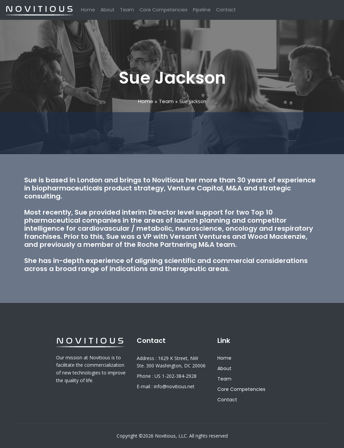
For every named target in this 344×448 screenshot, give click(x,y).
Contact (226, 9)
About (107, 9)
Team (127, 9)
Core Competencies (163, 9)
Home (88, 9)
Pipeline (202, 9)
